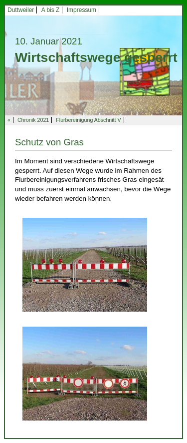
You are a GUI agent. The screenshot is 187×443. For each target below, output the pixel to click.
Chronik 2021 (33, 120)
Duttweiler (20, 9)
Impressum (81, 9)
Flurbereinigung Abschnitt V (88, 120)
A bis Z (50, 9)
